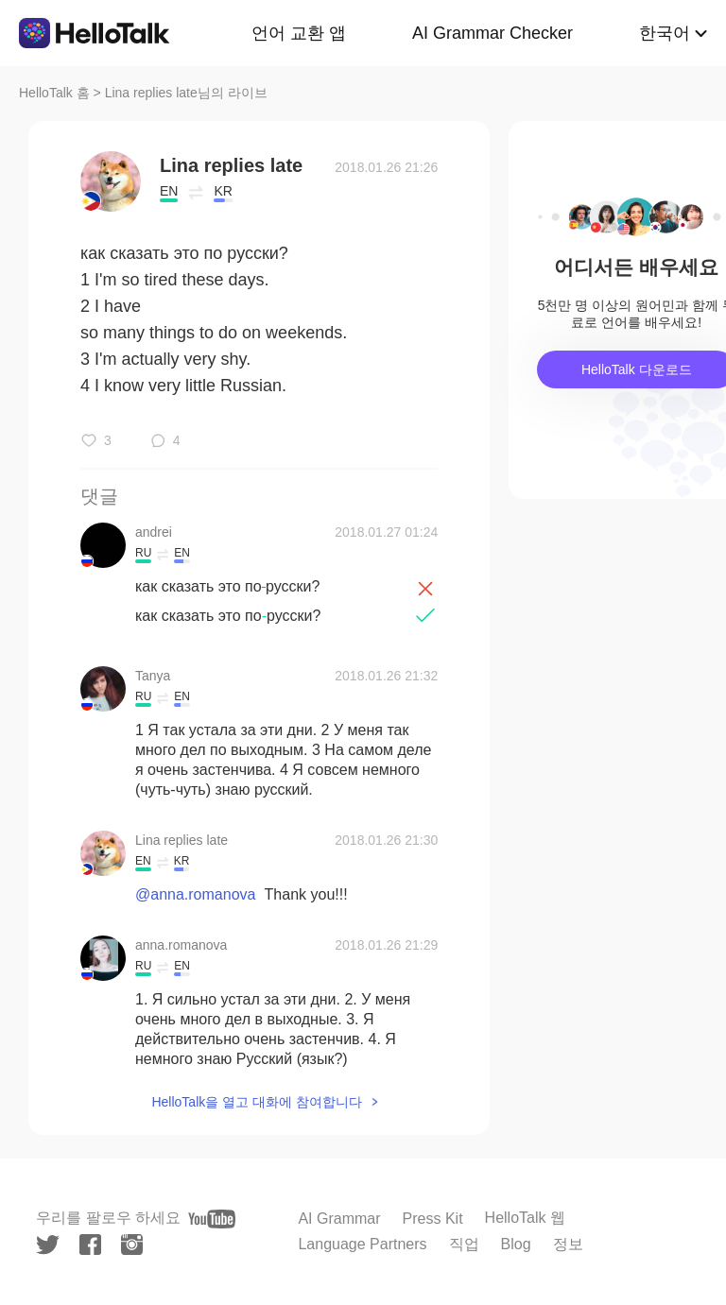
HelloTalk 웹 (525, 1218)
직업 (464, 1244)
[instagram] (132, 1244)
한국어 (664, 33)
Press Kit (433, 1219)
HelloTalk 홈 (54, 92)
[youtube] (211, 1219)
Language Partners (362, 1244)
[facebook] (90, 1244)
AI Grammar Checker (492, 33)
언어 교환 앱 (298, 33)
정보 (568, 1244)
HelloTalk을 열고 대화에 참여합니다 (256, 1101)
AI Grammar (339, 1219)
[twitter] (48, 1245)
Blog (516, 1244)
